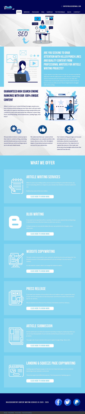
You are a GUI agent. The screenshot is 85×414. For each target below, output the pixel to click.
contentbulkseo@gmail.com (71, 6)
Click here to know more (40, 196)
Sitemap (5, 412)
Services (27, 12)
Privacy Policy (18, 412)
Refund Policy (11, 412)
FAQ (42, 12)
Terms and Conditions (27, 412)
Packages (35, 12)
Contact (77, 12)
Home (19, 12)
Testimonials (60, 12)
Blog (69, 12)
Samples (50, 12)
